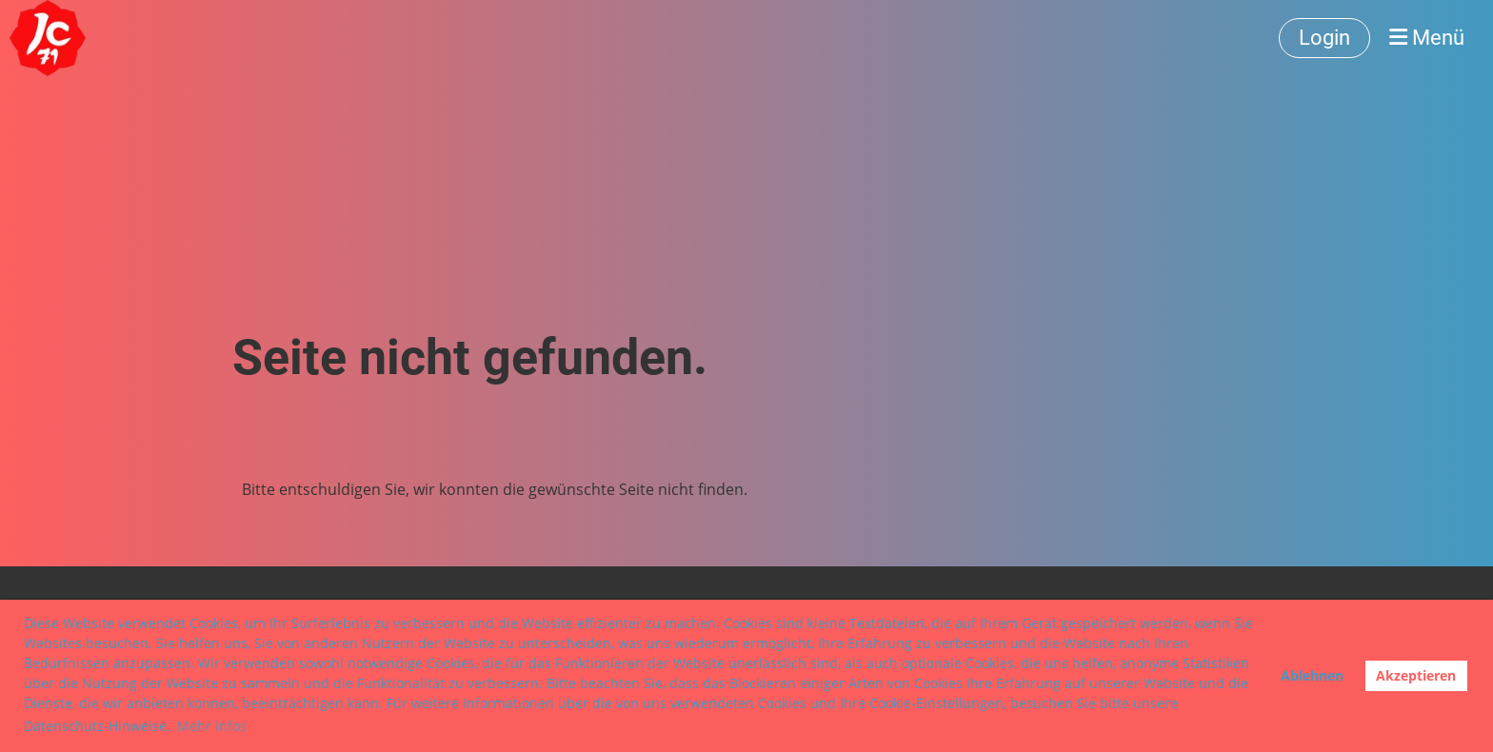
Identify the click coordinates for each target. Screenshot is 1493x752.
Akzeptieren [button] (1416, 675)
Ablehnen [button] (1312, 675)
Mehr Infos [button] (212, 726)
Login (1324, 37)
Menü (1426, 37)
